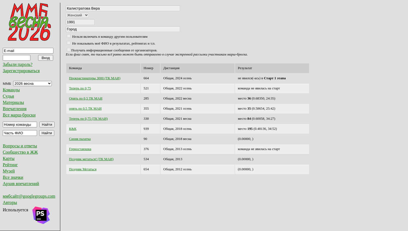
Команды (11, 89)
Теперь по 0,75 (80, 88)
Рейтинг (10, 164)
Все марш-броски (19, 115)
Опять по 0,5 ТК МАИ (85, 98)
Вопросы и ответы (20, 146)
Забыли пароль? (17, 64)
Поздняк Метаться (82, 169)
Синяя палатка (80, 139)
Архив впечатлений (21, 183)
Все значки (13, 177)
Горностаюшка (80, 149)
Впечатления (15, 108)
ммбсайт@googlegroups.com (29, 196)
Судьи (8, 96)
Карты (9, 158)
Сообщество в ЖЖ (20, 152)
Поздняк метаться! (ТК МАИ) (91, 159)
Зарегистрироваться (21, 70)
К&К (72, 129)
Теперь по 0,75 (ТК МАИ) (88, 119)
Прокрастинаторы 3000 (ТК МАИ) (94, 78)
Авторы (10, 202)
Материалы (13, 102)
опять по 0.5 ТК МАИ (85, 108)
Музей (9, 171)
